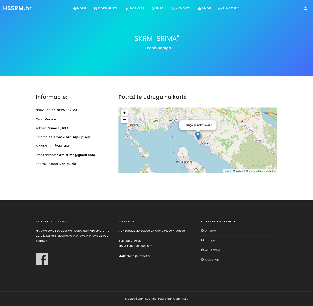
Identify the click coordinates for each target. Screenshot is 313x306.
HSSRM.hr (17, 8)
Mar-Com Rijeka (177, 299)
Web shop (210, 259)
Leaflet (227, 171)
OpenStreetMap (254, 171)
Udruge (208, 240)
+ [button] (124, 113)
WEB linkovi (210, 250)
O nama (208, 231)
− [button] (124, 120)
